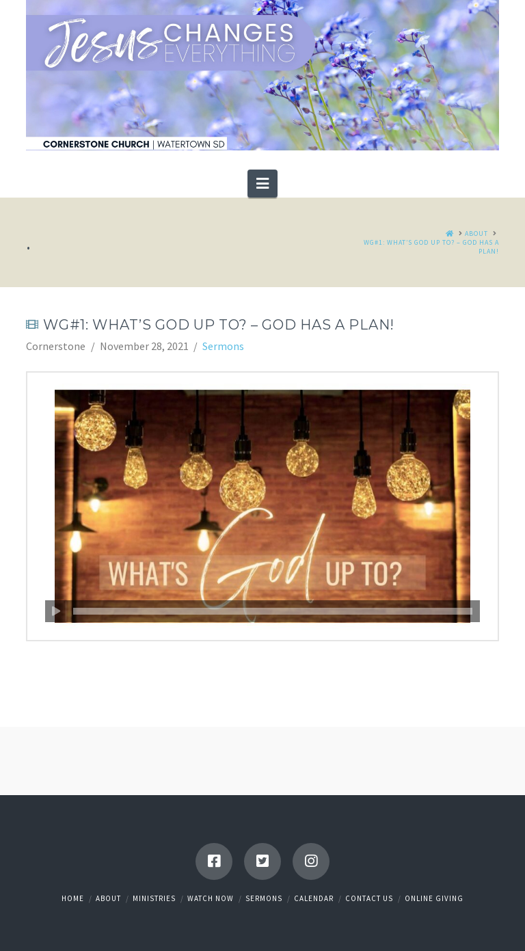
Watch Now (210, 898)
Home (73, 898)
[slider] (272, 611)
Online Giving (434, 898)
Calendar (314, 898)
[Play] (56, 611)
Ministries (154, 898)
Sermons (223, 346)
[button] (262, 183)
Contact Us (369, 898)
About (108, 898)
